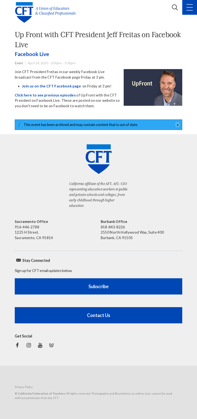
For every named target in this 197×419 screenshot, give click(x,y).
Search (175, 7)
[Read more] (153, 87)
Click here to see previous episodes (45, 95)
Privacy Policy (24, 387)
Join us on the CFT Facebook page (51, 86)
